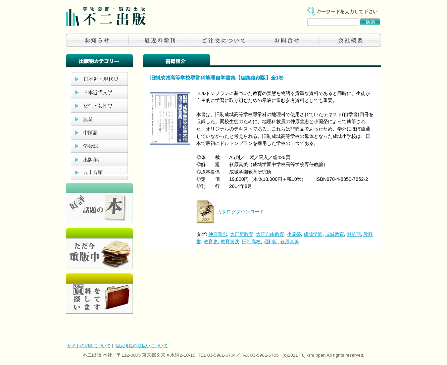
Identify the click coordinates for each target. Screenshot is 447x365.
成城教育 (334, 234)
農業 (99, 119)
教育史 (211, 241)
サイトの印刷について (89, 345)
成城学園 (313, 234)
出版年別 (99, 159)
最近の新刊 (160, 40)
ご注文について (223, 40)
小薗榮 (294, 234)
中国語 (99, 132)
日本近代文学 (99, 92)
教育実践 (229, 241)
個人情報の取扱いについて (141, 345)
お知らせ (97, 40)
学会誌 (99, 146)
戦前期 (354, 234)
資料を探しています (99, 293)
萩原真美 (289, 241)
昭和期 (270, 241)
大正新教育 (241, 234)
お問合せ (286, 40)
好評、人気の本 (99, 203)
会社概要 (349, 40)
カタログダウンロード (240, 211)
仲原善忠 (217, 234)
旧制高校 (251, 241)
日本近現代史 (99, 79)
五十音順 (99, 172)
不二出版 (106, 16)
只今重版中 (99, 248)
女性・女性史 (99, 105)
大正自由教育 (270, 234)
